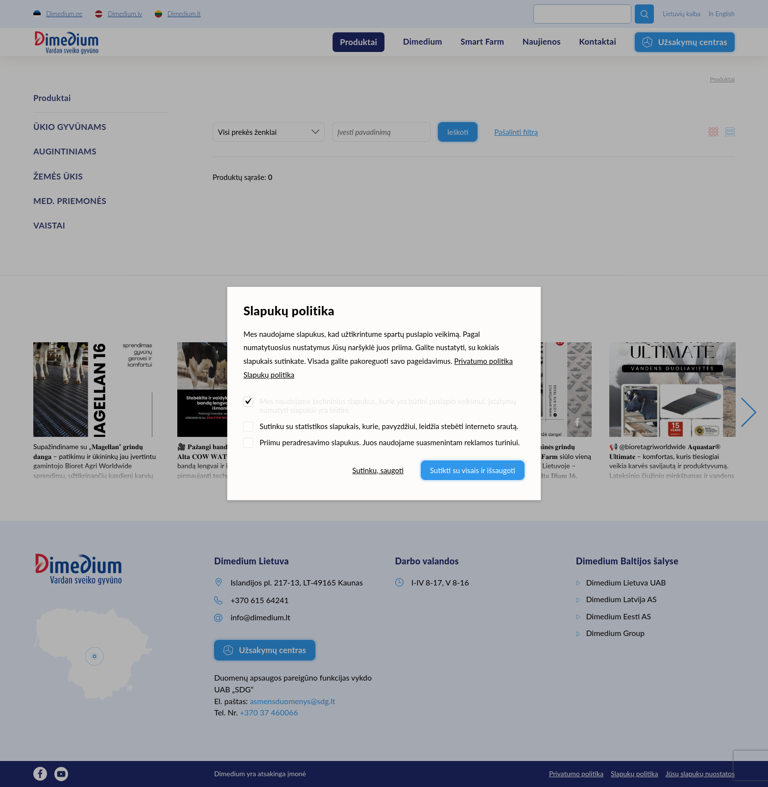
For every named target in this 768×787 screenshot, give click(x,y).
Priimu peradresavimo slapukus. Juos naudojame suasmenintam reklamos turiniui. (390, 442)
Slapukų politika (268, 374)
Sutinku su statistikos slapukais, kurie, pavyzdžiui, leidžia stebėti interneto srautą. (389, 426)
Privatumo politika (483, 360)
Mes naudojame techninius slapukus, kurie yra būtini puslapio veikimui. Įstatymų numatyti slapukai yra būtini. (388, 405)
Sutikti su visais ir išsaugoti (472, 470)
